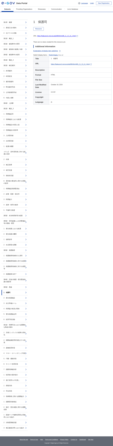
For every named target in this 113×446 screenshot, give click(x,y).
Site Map (90, 439)
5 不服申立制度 (9, 210)
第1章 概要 (8, 22)
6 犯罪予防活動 (9, 319)
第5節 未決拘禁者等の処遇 (13, 215)
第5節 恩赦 (8, 287)
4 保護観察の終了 (10, 274)
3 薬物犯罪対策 (9, 348)
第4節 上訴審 (8, 103)
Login (92, 3)
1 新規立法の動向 (10, 27)
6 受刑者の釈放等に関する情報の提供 (15, 182)
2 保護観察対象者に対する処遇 (15, 261)
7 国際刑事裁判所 (10, 369)
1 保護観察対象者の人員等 (13, 255)
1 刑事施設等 (8, 114)
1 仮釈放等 (8, 239)
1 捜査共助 (8, 385)
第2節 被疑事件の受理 (11, 44)
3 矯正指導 (8, 165)
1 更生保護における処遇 (12, 228)
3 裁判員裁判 (8, 81)
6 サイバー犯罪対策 (11, 364)
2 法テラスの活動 (10, 33)
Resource (38, 29)
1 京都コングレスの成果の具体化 (15, 334)
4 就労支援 (8, 170)
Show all (60, 55)
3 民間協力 (8, 199)
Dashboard (82, 439)
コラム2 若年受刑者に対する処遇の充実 (15, 153)
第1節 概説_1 (9, 38)
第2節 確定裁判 (9, 65)
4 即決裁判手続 (9, 87)
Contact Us (74, 439)
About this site (24, 439)
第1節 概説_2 (9, 60)
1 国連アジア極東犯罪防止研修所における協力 (15, 416)
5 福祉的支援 (8, 175)
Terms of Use (34, 439)
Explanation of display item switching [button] (47, 51)
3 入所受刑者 (8, 135)
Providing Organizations (24, 9)
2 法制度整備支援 (10, 422)
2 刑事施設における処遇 (12, 119)
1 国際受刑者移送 (10, 402)
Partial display (53, 55)
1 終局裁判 (8, 71)
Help (41, 439)
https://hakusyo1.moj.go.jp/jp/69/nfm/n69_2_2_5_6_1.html (56, 36)
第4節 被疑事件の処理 (11, 54)
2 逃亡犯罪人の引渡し (11, 380)
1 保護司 (7, 292)
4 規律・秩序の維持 (11, 205)
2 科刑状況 (8, 76)
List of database (72, 9)
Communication (56, 9)
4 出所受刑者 (8, 141)
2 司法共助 (8, 391)
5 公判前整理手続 (10, 92)
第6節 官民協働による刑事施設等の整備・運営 (15, 222)
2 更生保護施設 (9, 298)
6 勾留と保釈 (8, 98)
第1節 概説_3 (9, 108)
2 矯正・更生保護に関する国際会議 (15, 408)
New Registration (104, 3)
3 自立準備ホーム (10, 303)
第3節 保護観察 (9, 250)
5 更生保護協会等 (10, 314)
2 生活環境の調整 (10, 245)
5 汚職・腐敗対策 (10, 358)
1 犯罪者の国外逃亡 (11, 375)
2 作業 (6, 159)
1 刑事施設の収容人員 (11, 125)
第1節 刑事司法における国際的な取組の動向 (15, 326)
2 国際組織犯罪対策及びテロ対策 (15, 341)
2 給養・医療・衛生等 (11, 194)
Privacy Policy (64, 439)
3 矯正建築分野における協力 (14, 428)
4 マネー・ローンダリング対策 (15, 353)
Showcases (42, 9)
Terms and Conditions (51, 439)
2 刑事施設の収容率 (11, 130)
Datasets (7, 9)
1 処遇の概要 (8, 146)
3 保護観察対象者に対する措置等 (15, 267)
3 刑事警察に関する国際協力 (14, 396)
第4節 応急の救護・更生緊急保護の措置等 (15, 281)
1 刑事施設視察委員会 (11, 188)
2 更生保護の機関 (10, 234)
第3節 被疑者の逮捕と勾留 (13, 49)
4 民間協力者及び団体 (11, 308)
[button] (83, 3)
